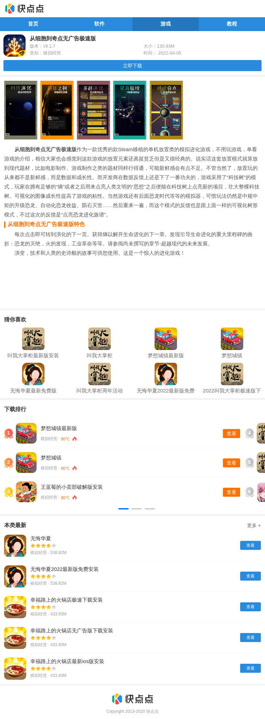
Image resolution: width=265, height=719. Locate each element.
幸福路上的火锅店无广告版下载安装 (71, 630)
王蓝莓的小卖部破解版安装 (72, 487)
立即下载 (132, 65)
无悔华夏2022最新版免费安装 (64, 569)
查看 (231, 433)
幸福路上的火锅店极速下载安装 (66, 600)
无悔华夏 (40, 538)
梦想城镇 (51, 457)
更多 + (254, 525)
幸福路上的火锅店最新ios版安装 (67, 661)
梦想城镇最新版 (59, 428)
